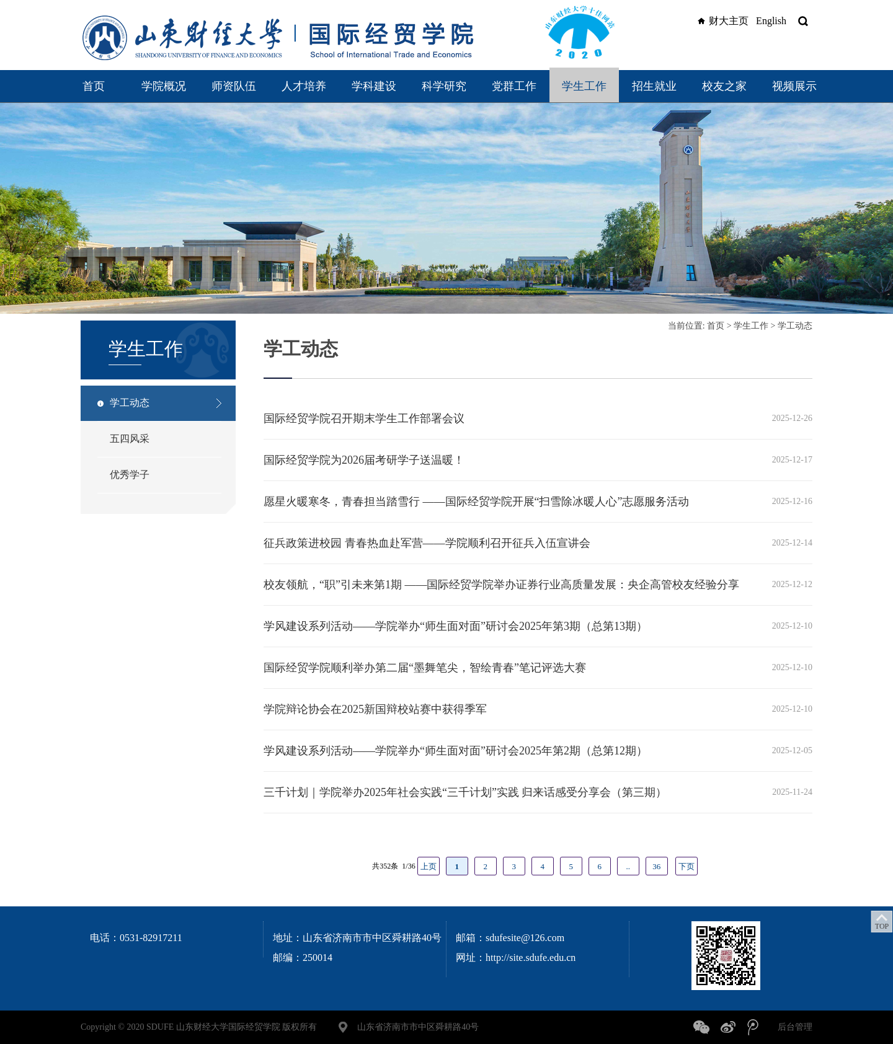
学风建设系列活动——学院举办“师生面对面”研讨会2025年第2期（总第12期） (455, 751)
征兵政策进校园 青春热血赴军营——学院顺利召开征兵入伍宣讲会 (427, 543)
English (771, 20)
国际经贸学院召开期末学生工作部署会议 (364, 418)
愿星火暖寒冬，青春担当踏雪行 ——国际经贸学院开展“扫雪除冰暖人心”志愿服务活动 (476, 501)
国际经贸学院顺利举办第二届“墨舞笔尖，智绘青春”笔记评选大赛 (425, 667)
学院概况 (163, 86)
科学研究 (444, 86)
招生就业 (654, 86)
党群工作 (514, 86)
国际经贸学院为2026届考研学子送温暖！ (364, 460)
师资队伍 (233, 86)
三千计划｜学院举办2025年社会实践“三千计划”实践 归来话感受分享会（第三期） (465, 792)
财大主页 (721, 21)
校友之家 (724, 86)
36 (656, 866)
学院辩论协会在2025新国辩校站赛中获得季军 (375, 709)
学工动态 (129, 402)
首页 (93, 86)
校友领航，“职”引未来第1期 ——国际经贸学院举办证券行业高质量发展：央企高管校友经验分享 (501, 584)
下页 (686, 866)
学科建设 (374, 86)
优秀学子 (129, 474)
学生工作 (584, 86)
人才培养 (304, 86)
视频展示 (794, 86)
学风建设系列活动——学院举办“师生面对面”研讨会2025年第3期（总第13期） (455, 626)
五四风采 (129, 438)
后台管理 (795, 1027)
